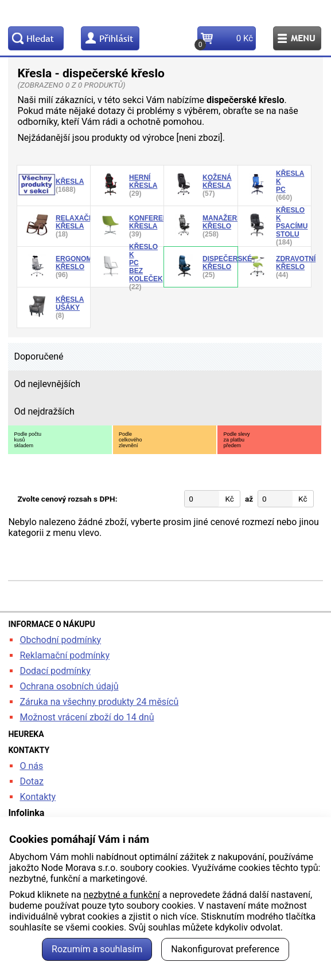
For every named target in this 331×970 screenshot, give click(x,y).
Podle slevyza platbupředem (236, 439)
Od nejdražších (44, 411)
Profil (110, 38)
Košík (225, 41)
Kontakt (168, 38)
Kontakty (38, 796)
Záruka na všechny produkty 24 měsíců (99, 701)
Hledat (36, 38)
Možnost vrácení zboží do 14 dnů (87, 717)
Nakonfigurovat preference (225, 949)
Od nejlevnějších (47, 383)
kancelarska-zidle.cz (165, 13)
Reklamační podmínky (65, 655)
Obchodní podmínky (60, 639)
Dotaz (32, 781)
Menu (297, 38)
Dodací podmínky (55, 670)
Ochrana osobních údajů (69, 686)
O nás (31, 765)
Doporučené (38, 356)
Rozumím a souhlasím (97, 949)
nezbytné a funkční (122, 894)
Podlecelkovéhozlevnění (130, 439)
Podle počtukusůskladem (27, 439)
